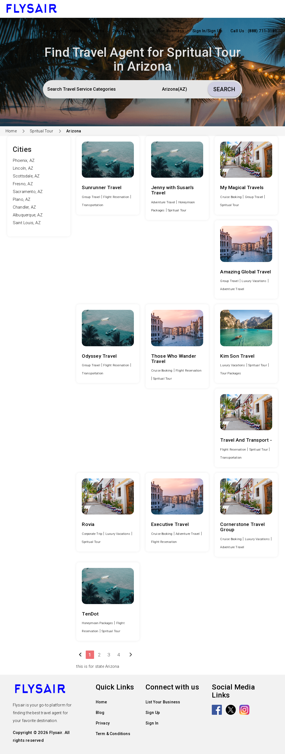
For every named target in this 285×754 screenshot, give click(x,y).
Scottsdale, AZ (26, 176)
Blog (100, 712)
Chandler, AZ (24, 207)
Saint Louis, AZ (27, 223)
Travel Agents (125, 31)
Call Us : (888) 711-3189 (253, 31)
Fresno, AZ (23, 184)
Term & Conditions (113, 733)
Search (224, 89)
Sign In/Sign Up (207, 31)
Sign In (152, 723)
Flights (97, 31)
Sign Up (153, 712)
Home (56, 31)
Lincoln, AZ (23, 168)
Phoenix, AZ (24, 160)
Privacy (103, 723)
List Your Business (166, 31)
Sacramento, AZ (28, 191)
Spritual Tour (41, 131)
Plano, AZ (22, 199)
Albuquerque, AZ (28, 215)
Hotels (76, 31)
